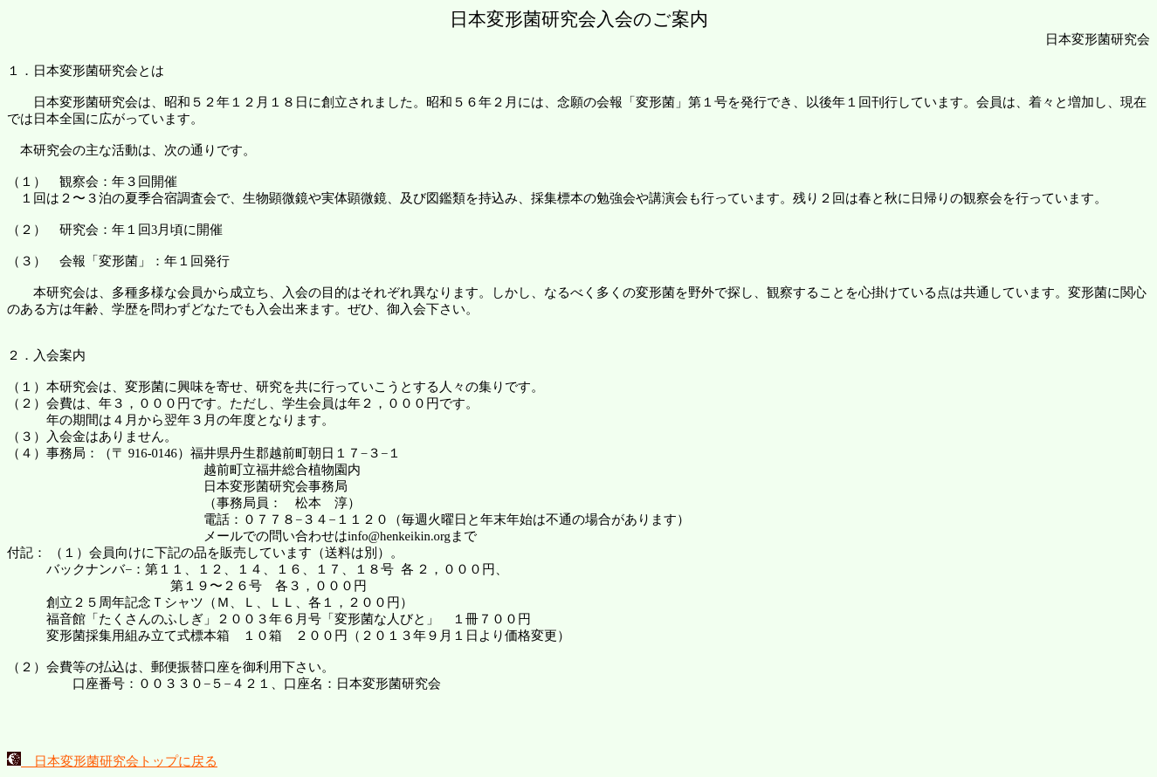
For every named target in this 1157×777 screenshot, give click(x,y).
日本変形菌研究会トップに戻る (112, 761)
